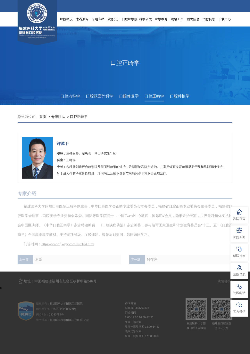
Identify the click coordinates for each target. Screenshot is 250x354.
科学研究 (145, 19)
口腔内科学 (70, 99)
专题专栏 (98, 19)
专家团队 (58, 119)
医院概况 (66, 19)
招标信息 (209, 19)
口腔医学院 (130, 19)
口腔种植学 (179, 99)
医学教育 (161, 19)
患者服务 (82, 19)
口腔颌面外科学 (99, 99)
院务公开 (114, 19)
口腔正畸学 (154, 99)
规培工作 (177, 19)
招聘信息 (193, 19)
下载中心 (224, 19)
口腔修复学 (129, 99)
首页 (42, 119)
